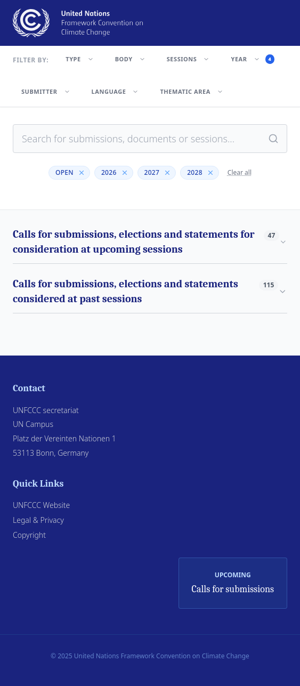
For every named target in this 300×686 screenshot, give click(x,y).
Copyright (29, 535)
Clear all (240, 172)
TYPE (79, 59)
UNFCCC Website (41, 505)
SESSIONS (188, 59)
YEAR (252, 59)
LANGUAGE (115, 91)
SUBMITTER (45, 91)
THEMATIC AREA (191, 91)
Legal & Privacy (38, 520)
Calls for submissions (233, 589)
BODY (130, 59)
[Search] (273, 138)
